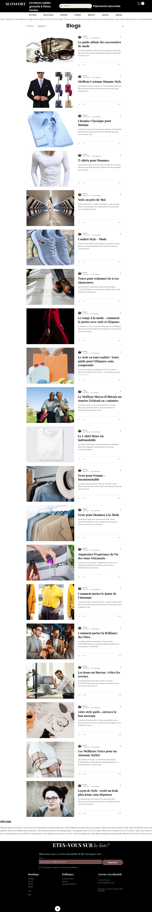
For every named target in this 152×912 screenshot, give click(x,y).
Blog (29, 894)
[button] (141, 3)
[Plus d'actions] (121, 37)
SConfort (109, 889)
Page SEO (41, 26)
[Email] (69, 862)
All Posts (29, 26)
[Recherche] (75, 6)
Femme (30, 884)
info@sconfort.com (108, 883)
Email (41, 858)
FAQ (29, 891)
